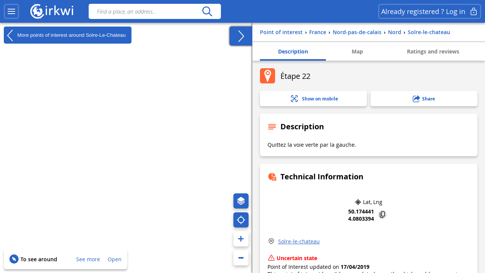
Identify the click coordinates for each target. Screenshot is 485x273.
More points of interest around (65, 35)
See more (88, 259)
